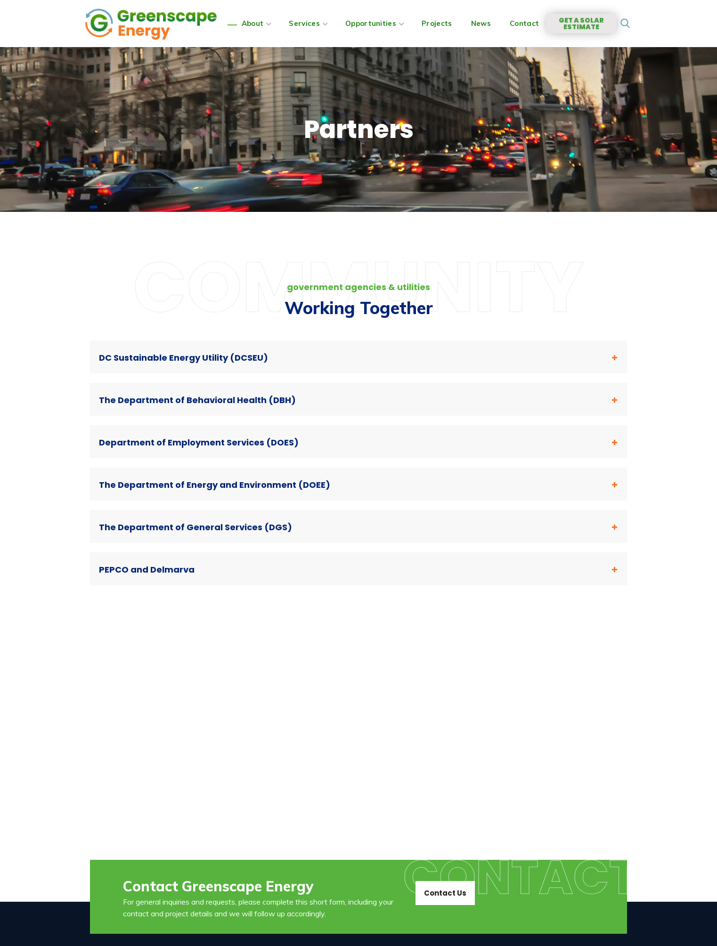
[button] (625, 24)
